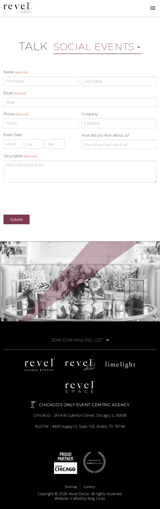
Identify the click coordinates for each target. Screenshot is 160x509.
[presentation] (38, 195)
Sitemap (71, 487)
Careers (89, 487)
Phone (16, 114)
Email (14, 93)
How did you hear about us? (105, 135)
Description (20, 156)
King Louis (96, 498)
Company (89, 114)
